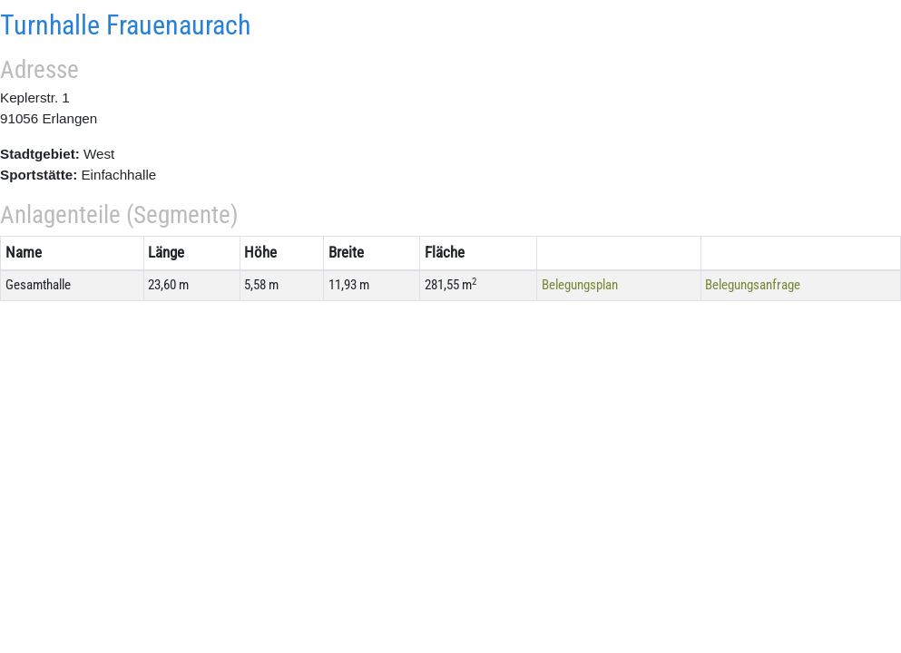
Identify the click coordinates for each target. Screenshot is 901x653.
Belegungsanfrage (752, 285)
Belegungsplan (580, 285)
